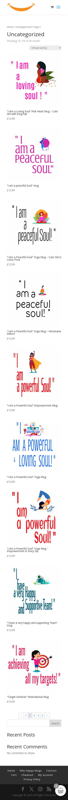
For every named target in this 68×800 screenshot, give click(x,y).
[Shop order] (45, 47)
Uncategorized (23, 26)
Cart (14, 775)
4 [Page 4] (38, 715)
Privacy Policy (32, 779)
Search (55, 723)
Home (10, 26)
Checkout (27, 775)
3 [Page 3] (34, 715)
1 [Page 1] (25, 715)
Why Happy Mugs (31, 770)
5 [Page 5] (42, 715)
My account (45, 775)
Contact (51, 770)
